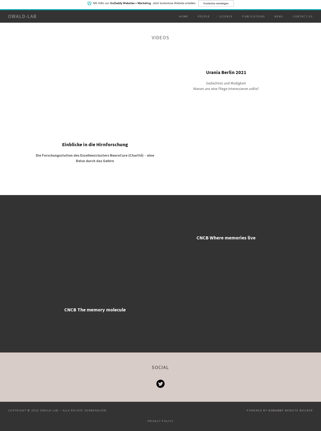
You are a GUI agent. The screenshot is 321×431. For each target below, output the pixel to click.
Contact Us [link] (303, 16)
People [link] (204, 16)
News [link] (279, 16)
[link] (22, 16)
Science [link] (226, 16)
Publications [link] (253, 16)
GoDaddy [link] (276, 410)
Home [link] (183, 16)
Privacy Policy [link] (161, 421)
